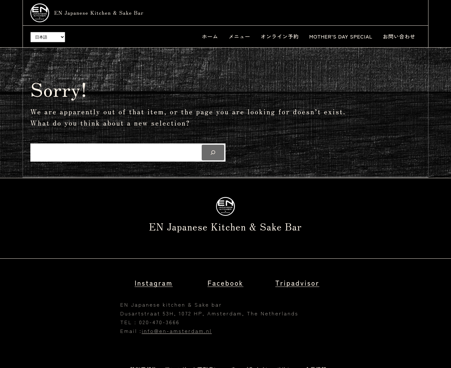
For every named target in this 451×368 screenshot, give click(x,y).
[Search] (213, 152)
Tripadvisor (297, 283)
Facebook (226, 283)
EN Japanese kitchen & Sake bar (99, 12)
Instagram (154, 283)
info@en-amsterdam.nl (177, 330)
